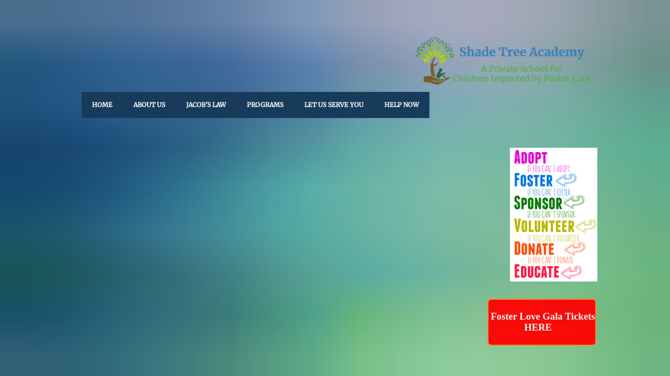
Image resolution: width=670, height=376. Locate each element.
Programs (265, 105)
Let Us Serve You (334, 105)
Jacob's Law (206, 105)
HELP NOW (401, 105)
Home (102, 105)
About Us (149, 105)
